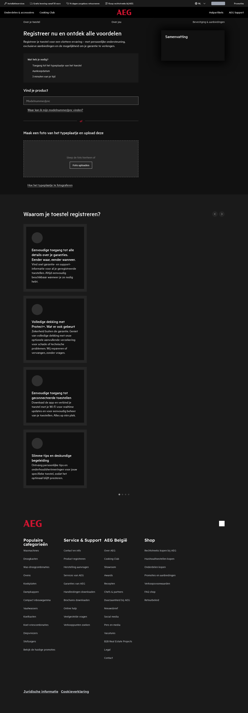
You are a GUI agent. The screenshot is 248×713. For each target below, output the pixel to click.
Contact (108, 657)
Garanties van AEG (74, 583)
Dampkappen (31, 591)
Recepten (109, 583)
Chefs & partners (113, 591)
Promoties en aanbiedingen (159, 575)
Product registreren (74, 558)
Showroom (110, 566)
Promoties (237, 3)
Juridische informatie (40, 691)
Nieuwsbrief (111, 608)
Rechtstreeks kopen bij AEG (160, 550)
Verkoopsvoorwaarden (157, 583)
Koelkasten (29, 616)
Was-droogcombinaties (36, 566)
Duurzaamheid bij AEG (117, 600)
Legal (107, 649)
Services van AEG (74, 575)
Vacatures (109, 633)
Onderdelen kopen (155, 566)
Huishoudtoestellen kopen (159, 558)
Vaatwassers (30, 608)
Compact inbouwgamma (37, 600)
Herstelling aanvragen (76, 566)
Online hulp (70, 608)
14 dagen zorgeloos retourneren (83, 3)
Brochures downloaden (77, 600)
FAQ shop (150, 591)
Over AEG (109, 550)
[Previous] (215, 214)
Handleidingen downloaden (79, 591)
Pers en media (112, 624)
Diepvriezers (30, 633)
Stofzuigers (29, 641)
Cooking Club (111, 558)
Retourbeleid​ (151, 600)
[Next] (222, 214)
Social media (111, 616)
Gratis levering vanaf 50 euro (45, 3)
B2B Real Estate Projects (118, 641)
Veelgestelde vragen (75, 616)
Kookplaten (29, 583)
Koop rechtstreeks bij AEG (119, 3)
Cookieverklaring (75, 691)
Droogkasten (30, 558)
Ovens (27, 575)
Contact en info (72, 550)
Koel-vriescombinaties (36, 624)
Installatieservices (14, 3)
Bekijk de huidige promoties (39, 649)
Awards (108, 575)
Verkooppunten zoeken (77, 624)
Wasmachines (31, 550)
